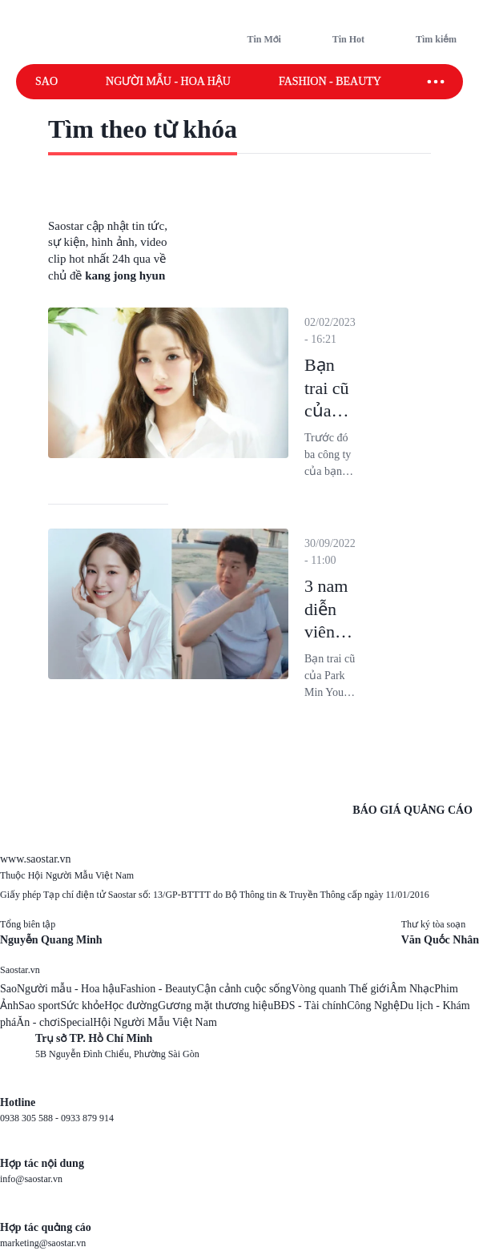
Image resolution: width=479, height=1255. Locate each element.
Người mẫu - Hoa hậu (168, 81)
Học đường (131, 1006)
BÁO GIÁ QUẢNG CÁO (412, 810)
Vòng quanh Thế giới (340, 989)
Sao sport (39, 1006)
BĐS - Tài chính (310, 1006)
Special (76, 1022)
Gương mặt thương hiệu (215, 1006)
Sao (46, 81)
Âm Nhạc (411, 989)
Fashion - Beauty (330, 81)
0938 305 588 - (30, 1118)
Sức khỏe (83, 1006)
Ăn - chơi (38, 1022)
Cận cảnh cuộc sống (244, 989)
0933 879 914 (87, 1118)
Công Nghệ (373, 1006)
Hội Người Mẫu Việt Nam (154, 1022)
